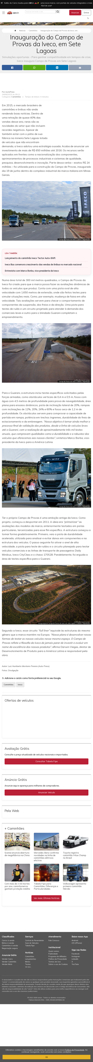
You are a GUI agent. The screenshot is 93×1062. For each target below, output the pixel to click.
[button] (88, 18)
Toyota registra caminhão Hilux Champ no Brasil (74, 855)
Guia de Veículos (32, 943)
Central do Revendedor (34, 940)
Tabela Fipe (29, 945)
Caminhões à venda (10, 945)
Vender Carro (7, 959)
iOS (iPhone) (77, 943)
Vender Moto (7, 964)
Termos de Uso (54, 962)
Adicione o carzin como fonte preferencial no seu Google (33, 678)
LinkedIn (75, 959)
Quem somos (53, 951)
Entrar (86, 12)
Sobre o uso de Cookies (58, 964)
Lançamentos (30, 959)
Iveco (20, 684)
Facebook (75, 954)
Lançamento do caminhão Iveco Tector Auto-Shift (30, 258)
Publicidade (53, 954)
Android (75, 940)
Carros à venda (8, 940)
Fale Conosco (53, 940)
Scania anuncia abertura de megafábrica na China (17, 854)
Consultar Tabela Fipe (47, 761)
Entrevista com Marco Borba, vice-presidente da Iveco (32, 270)
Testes (28, 964)
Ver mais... (28, 967)
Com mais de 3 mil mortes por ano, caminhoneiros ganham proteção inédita (17, 886)
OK (46, 1057)
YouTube (75, 964)
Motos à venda (8, 943)
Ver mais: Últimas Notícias (46, 898)
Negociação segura (10, 948)
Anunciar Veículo (46, 792)
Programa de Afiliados (57, 956)
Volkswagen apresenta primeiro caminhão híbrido (74, 886)
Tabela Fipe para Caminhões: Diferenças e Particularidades (46, 886)
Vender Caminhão (9, 962)
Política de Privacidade (57, 959)
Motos (27, 962)
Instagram (76, 956)
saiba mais (32, 991)
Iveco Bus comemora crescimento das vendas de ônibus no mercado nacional (43, 264)
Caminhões (16, 97)
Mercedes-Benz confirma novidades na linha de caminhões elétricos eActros (46, 856)
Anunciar (75, 12)
